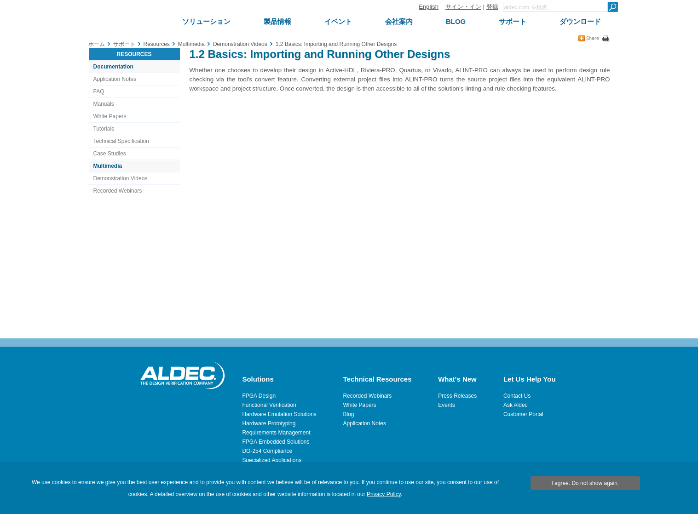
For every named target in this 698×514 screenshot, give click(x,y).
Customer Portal (523, 414)
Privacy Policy (384, 494)
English (428, 6)
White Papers (110, 116)
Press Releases (457, 396)
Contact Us (517, 396)
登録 (492, 6)
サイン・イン (463, 6)
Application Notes (114, 79)
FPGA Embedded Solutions (275, 442)
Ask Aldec (515, 405)
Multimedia (107, 166)
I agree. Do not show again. (585, 483)
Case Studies (109, 153)
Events (446, 405)
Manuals (103, 104)
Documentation (113, 66)
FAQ (98, 91)
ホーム (96, 44)
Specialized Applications (271, 460)
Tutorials (104, 129)
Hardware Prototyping (268, 423)
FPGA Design (259, 396)
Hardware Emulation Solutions (279, 414)
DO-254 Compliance (267, 451)
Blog (348, 414)
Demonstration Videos (120, 178)
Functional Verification (269, 405)
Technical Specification (121, 141)
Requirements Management (276, 432)
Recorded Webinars (117, 191)
